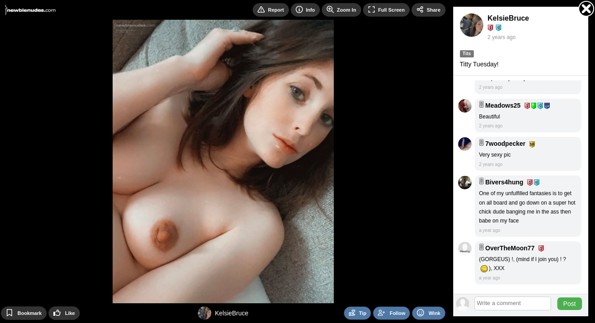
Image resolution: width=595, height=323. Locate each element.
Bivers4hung (505, 182)
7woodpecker (505, 143)
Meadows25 (503, 105)
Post (569, 303)
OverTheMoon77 (510, 248)
